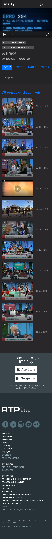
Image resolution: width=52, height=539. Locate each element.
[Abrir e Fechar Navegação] (48, 4)
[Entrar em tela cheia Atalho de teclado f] (47, 34)
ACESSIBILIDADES (9, 485)
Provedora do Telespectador (16, 479)
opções (7, 77)
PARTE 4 (45, 67)
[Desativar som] (11, 34)
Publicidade (17, 522)
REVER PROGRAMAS (10, 458)
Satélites (6, 488)
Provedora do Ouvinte (13, 482)
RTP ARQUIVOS (8, 446)
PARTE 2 (20, 67)
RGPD (4, 507)
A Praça (9, 53)
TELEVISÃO (7, 440)
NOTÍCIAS (6, 433)
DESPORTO (7, 437)
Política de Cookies (31, 521)
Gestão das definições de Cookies (18, 510)
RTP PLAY (6, 452)
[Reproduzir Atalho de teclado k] (4, 34)
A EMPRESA (7, 491)
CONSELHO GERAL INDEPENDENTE (16, 494)
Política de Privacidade (11, 521)
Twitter (13, 424)
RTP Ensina (7, 449)
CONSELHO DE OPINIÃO (12, 497)
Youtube (28, 424)
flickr (36, 424)
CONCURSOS (7, 464)
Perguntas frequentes (13, 467)
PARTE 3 (32, 67)
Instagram (21, 424)
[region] (26, 23)
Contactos (7, 470)
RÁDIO (4, 443)
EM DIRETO (6, 455)
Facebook (5, 424)
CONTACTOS (7, 476)
